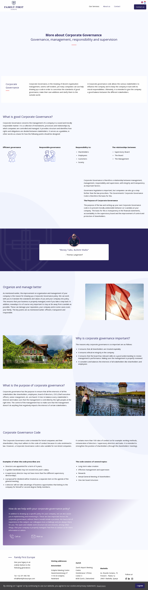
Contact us (140, 7)
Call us (17, 536)
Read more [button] (101, 586)
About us (106, 6)
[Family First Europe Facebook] (126, 579)
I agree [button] (140, 586)
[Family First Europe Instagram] (132, 579)
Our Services (94, 6)
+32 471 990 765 (23, 576)
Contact (117, 6)
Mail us (39, 536)
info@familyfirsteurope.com (24, 578)
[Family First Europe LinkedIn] (129, 579)
